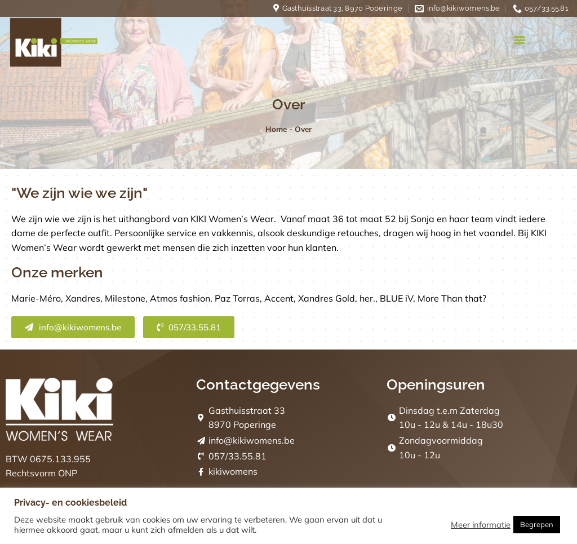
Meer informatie (481, 525)
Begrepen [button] (536, 524)
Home (276, 129)
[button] (520, 39)
